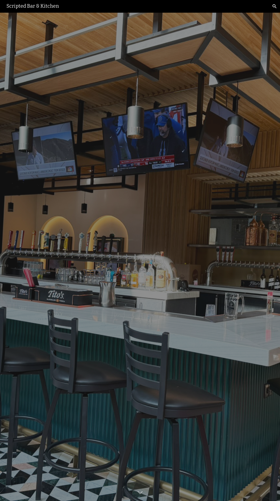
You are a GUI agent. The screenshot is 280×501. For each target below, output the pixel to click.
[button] (274, 6)
